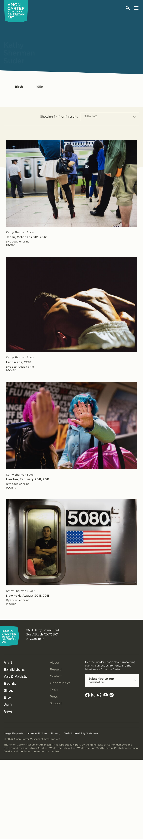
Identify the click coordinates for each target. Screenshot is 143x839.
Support (56, 703)
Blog (8, 697)
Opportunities (60, 683)
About (54, 662)
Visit (8, 662)
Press (54, 696)
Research (56, 669)
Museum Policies (37, 733)
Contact (56, 676)
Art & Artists (15, 676)
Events (10, 683)
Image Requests (13, 733)
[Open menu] (136, 8)
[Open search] (128, 8)
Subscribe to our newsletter (101, 680)
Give (8, 711)
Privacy (55, 733)
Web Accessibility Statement (81, 733)
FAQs (54, 690)
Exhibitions (14, 669)
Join (8, 704)
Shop (8, 690)
